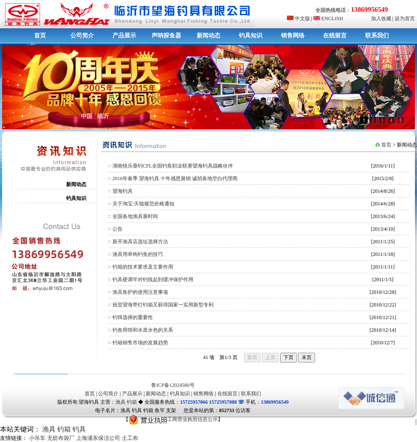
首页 (40, 35)
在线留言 (335, 35)
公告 (117, 229)
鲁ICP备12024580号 (173, 385)
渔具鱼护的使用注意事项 (140, 292)
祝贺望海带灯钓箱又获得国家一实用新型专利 (163, 305)
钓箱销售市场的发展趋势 (140, 343)
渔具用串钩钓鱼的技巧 (137, 254)
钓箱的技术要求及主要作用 (142, 267)
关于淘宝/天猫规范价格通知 (143, 204)
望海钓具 (122, 191)
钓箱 (132, 402)
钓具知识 (250, 35)
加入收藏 (381, 18)
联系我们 (377, 35)
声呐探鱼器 (166, 35)
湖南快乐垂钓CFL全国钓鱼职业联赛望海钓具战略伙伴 (172, 166)
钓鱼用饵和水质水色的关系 (142, 330)
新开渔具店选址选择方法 (140, 242)
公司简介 (82, 35)
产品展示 (124, 35)
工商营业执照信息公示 (173, 419)
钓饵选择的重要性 (132, 317)
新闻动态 (208, 35)
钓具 (79, 429)
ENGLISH (328, 18)
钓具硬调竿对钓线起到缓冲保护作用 (152, 279)
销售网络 (293, 35)
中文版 (298, 18)
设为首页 (405, 18)
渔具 (120, 402)
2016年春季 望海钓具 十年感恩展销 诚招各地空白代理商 (175, 178)
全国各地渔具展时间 (135, 216)
